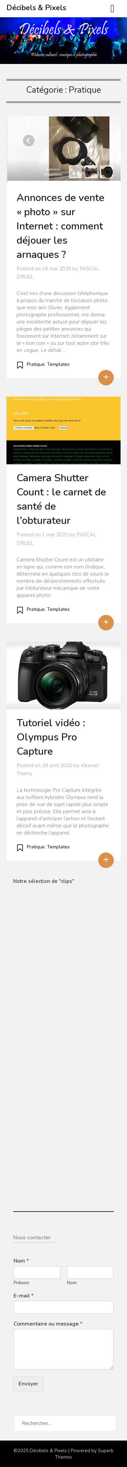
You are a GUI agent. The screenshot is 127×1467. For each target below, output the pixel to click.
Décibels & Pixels (36, 8)
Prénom (21, 1283)
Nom (21, 1261)
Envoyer (28, 1383)
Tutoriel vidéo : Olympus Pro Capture (51, 737)
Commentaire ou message (48, 1324)
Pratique (36, 364)
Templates (58, 364)
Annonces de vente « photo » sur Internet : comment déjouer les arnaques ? (60, 226)
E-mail (24, 1295)
